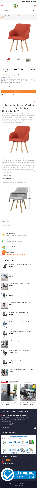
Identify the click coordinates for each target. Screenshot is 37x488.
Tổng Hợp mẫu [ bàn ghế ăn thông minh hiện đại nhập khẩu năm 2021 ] (28, 404)
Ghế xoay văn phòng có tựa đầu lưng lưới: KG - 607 (21, 369)
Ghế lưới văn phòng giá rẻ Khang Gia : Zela (19, 350)
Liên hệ (23, 1)
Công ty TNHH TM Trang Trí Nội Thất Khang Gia (15, 415)
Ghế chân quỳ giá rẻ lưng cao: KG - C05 (18, 312)
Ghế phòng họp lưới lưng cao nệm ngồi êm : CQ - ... (21, 360)
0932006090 (10, 460)
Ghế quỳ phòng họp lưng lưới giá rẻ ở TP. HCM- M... (21, 331)
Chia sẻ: (3, 94)
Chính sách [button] (19, 428)
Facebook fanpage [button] (8, 463)
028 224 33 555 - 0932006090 (18, 254)
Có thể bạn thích (8, 260)
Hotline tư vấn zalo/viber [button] (10, 456)
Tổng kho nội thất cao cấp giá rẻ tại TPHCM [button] (15, 411)
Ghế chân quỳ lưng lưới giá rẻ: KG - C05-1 (19, 283)
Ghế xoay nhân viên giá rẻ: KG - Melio (18, 273)
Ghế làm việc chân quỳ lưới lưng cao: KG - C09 (20, 340)
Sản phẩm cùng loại (9, 381)
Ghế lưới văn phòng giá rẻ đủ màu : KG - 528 (19, 321)
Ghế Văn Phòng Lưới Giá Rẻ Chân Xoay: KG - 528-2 (21, 293)
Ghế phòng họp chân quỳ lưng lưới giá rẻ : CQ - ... (20, 264)
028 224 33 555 (8, 424)
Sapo (21, 485)
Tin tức (18, 1)
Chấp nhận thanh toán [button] (9, 432)
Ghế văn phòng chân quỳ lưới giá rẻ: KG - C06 (20, 302)
